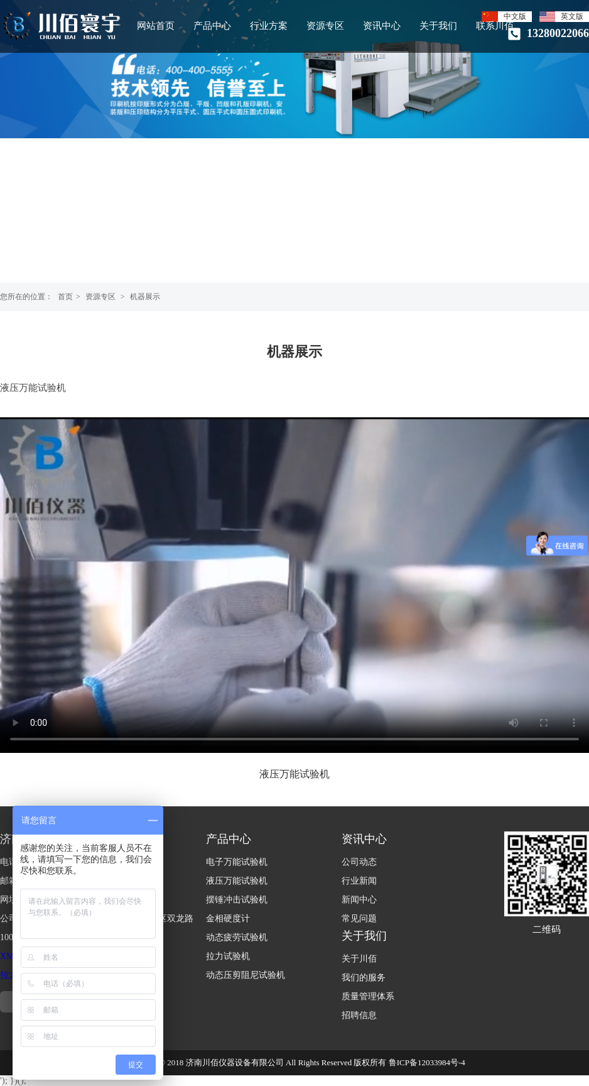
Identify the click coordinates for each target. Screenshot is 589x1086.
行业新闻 (359, 881)
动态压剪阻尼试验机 (245, 975)
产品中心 (212, 26)
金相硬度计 (228, 918)
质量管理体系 (368, 996)
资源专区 (325, 26)
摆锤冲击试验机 (236, 899)
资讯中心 (382, 26)
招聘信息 (359, 1015)
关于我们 (438, 26)
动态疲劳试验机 (236, 937)
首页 (65, 296)
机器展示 (145, 296)
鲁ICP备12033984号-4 (427, 1062)
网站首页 (156, 26)
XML (9, 956)
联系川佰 (495, 26)
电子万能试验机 (236, 862)
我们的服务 (364, 977)
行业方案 (269, 26)
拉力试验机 (228, 956)
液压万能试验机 (236, 881)
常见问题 (359, 918)
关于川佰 (359, 958)
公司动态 (359, 862)
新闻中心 (359, 899)
